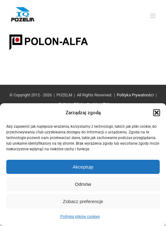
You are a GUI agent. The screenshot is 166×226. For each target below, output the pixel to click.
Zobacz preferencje (83, 201)
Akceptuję (83, 167)
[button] (156, 113)
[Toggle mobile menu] (153, 16)
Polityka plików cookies (80, 216)
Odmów (83, 184)
